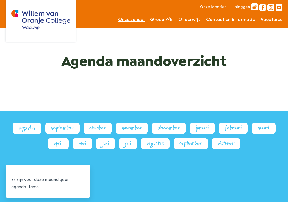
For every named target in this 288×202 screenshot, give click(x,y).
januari (202, 127)
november (132, 127)
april (58, 143)
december (169, 127)
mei (82, 143)
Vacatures (271, 19)
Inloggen (245, 6)
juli (128, 143)
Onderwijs (189, 19)
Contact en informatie (230, 19)
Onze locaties (213, 6)
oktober (97, 127)
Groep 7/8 (161, 19)
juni (105, 143)
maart (264, 127)
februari (233, 127)
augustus (27, 127)
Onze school (131, 19)
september (62, 127)
